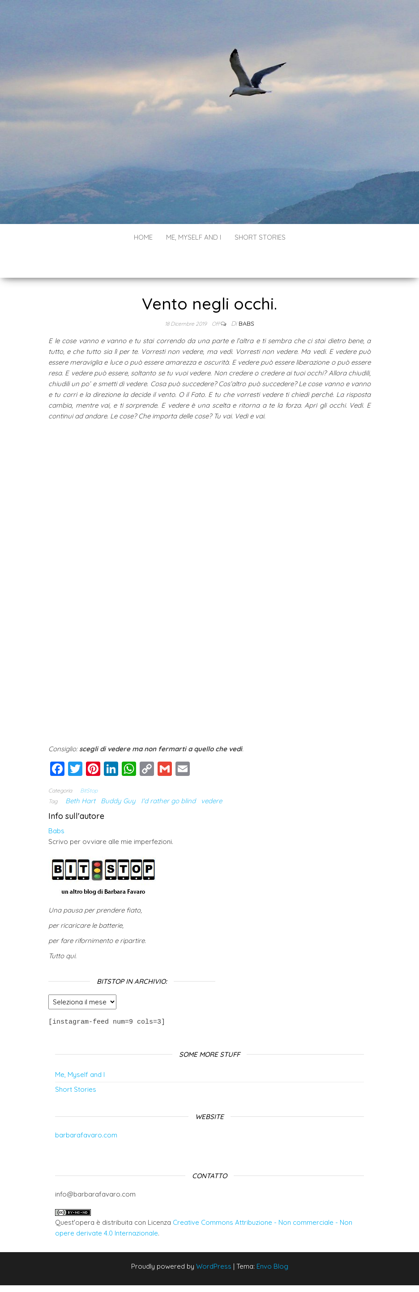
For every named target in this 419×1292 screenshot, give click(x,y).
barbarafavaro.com (86, 1107)
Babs (246, 297)
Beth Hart (80, 774)
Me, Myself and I (193, 237)
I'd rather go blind (168, 774)
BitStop (89, 763)
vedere (211, 774)
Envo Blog (272, 1239)
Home (143, 237)
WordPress (213, 1239)
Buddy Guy (118, 774)
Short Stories (260, 237)
